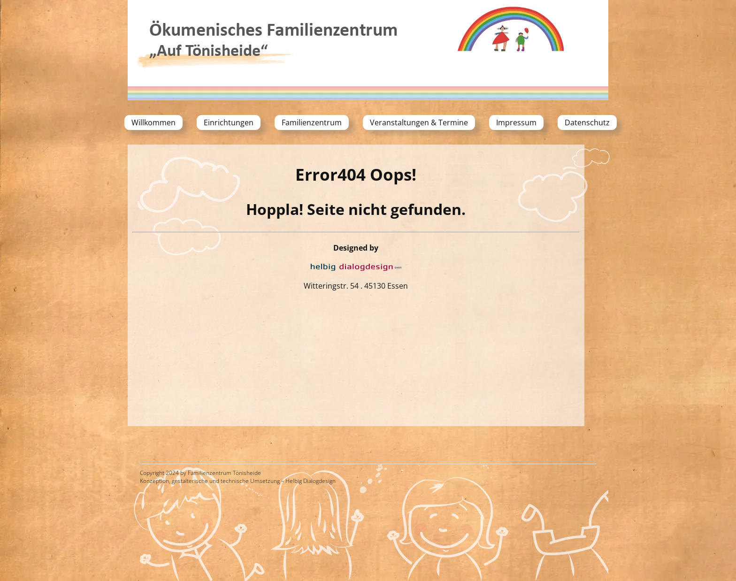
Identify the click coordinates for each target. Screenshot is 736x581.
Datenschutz (587, 122)
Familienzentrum (312, 122)
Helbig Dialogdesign (310, 481)
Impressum (516, 122)
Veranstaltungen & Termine (419, 122)
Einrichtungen (228, 122)
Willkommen (153, 122)
